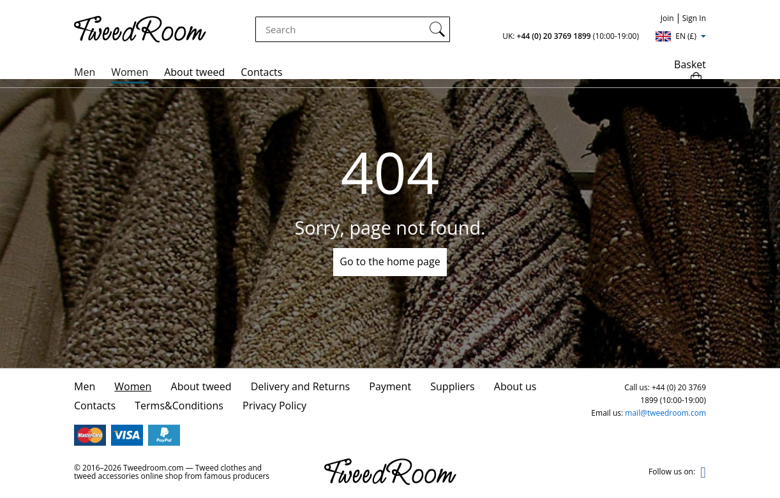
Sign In (694, 18)
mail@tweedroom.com (665, 412)
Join (667, 18)
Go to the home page (390, 261)
